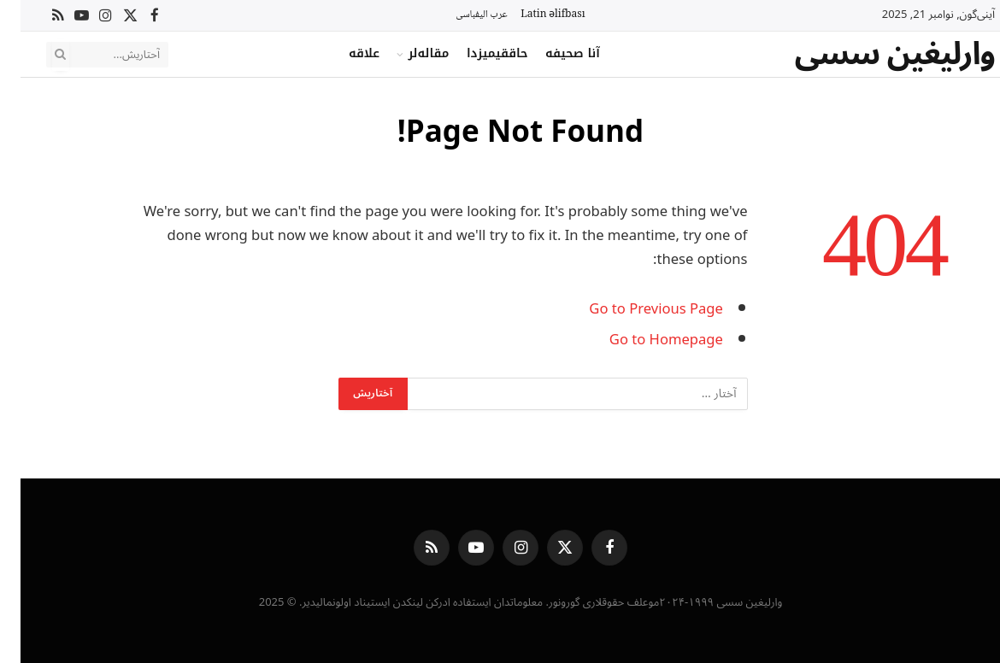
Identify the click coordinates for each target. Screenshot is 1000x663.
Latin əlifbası (532, 15)
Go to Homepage (646, 340)
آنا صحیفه (552, 53)
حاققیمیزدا (477, 53)
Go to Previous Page (635, 309)
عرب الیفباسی (460, 15)
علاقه (343, 53)
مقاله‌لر (407, 53)
